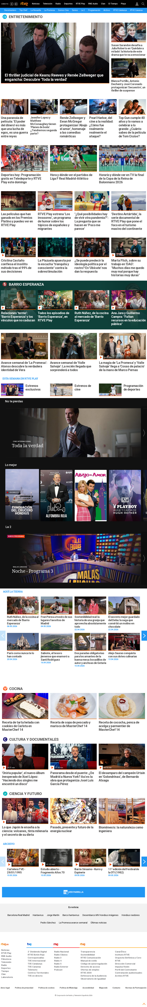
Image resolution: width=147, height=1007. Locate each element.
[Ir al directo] (22, 492)
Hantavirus (38, 915)
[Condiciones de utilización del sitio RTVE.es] (5, 988)
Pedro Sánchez (48, 922)
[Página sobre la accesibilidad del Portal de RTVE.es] (88, 988)
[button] (144, 433)
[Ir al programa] (73, 432)
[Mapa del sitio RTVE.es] (103, 988)
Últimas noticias (99, 922)
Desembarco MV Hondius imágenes (100, 915)
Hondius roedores (131, 915)
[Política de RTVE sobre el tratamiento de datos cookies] (46, 988)
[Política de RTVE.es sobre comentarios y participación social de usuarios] (135, 988)
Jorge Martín (53, 915)
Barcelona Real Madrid (18, 915)
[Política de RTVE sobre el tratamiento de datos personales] (24, 988)
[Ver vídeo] (56, 494)
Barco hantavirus (71, 915)
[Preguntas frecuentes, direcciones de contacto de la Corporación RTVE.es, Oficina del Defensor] (116, 988)
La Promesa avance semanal (73, 922)
